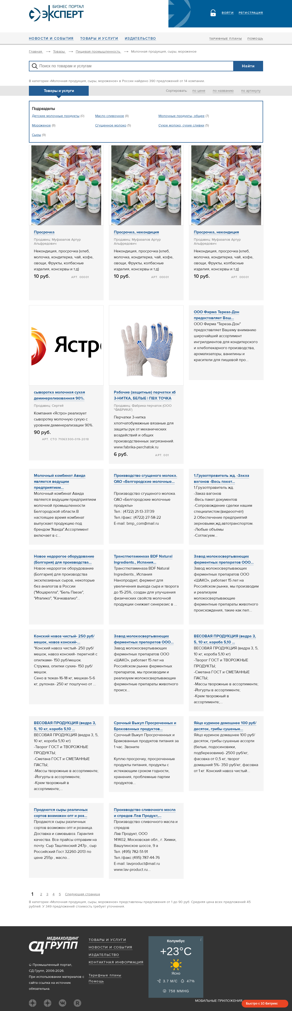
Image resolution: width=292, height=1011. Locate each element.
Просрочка (44, 232)
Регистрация (251, 12)
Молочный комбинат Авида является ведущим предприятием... (59, 481)
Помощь (255, 38)
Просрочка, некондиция (136, 232)
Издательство (140, 38)
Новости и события (51, 38)
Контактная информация (116, 962)
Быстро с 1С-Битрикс (262, 1003)
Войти (228, 12)
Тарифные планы (225, 38)
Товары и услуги (99, 38)
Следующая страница (82, 894)
